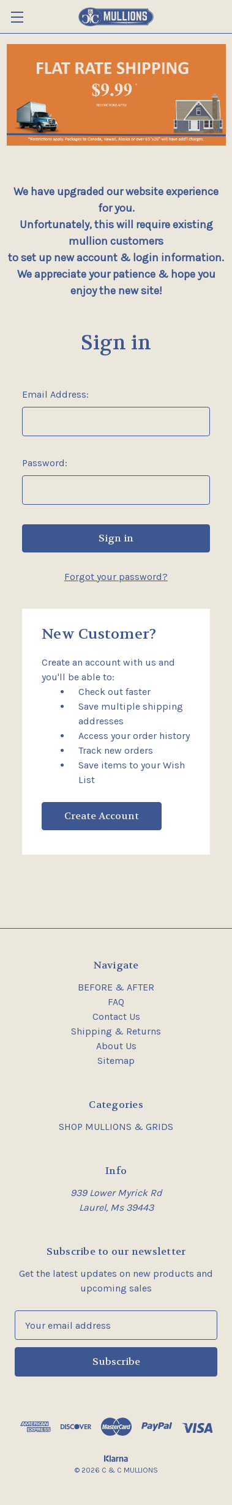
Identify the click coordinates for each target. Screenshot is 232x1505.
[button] (116, 95)
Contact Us (116, 1016)
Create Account (101, 815)
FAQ (116, 1002)
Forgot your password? (116, 576)
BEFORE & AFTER (116, 987)
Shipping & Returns (116, 1031)
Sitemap (116, 1060)
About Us (116, 1046)
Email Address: (55, 394)
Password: (44, 463)
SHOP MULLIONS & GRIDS (116, 1126)
